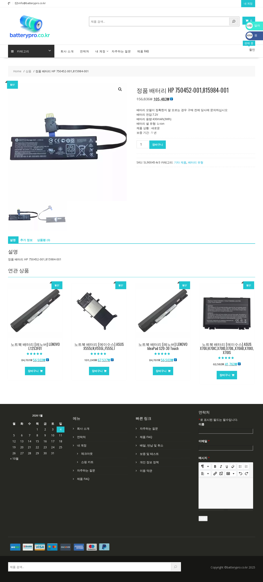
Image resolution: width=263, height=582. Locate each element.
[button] (120, 89)
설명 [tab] (13, 240)
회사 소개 (67, 51)
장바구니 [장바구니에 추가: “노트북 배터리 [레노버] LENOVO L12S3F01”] (33, 371)
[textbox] (226, 493)
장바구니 (157, 144)
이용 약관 (146, 471)
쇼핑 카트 (87, 462)
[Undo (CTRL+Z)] (240, 473)
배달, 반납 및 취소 (151, 445)
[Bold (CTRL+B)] (215, 466)
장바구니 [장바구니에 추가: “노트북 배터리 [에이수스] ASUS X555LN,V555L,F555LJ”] (97, 371)
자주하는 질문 (121, 51)
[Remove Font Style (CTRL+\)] (233, 466)
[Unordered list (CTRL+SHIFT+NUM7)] (240, 466)
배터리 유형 (195, 162)
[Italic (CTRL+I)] (221, 466)
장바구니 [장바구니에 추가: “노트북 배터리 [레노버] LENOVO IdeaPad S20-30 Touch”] (161, 371)
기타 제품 (180, 162)
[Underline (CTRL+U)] (227, 466)
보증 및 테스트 (149, 454)
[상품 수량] (142, 144)
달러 (253, 25)
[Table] (230, 473)
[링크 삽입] (215, 473)
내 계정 (248, 3)
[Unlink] (221, 473)
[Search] (233, 21)
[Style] (205, 466)
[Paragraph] (205, 473)
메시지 (204, 458)
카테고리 (20, 51)
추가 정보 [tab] (26, 240)
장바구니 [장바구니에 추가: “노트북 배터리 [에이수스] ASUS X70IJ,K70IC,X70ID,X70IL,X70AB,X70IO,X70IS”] (225, 375)
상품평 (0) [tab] (43, 240)
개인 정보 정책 (149, 462)
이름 (201, 424)
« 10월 (14, 458)
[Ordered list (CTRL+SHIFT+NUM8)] (246, 466)
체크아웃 (87, 453)
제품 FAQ (143, 51)
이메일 (204, 441)
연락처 (84, 51)
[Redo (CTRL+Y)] (246, 473)
